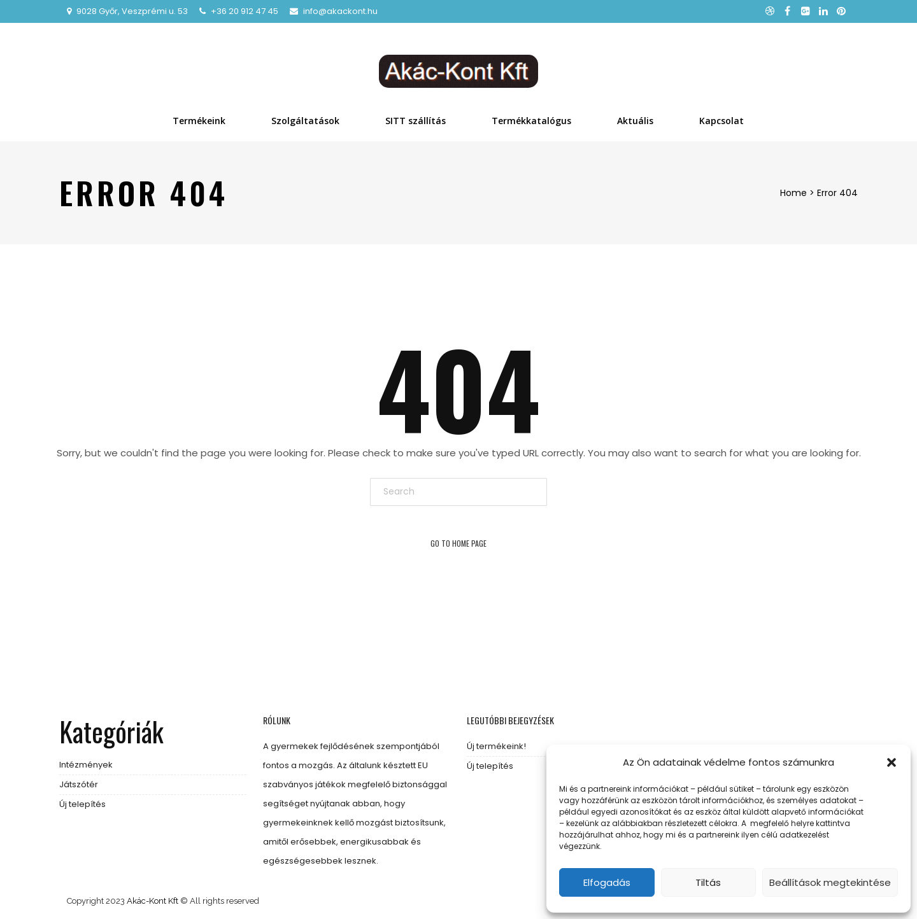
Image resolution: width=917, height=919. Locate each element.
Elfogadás (606, 882)
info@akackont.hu (340, 11)
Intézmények (86, 765)
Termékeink (199, 121)
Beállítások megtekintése (830, 882)
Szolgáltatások (305, 121)
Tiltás (708, 882)
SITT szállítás (415, 121)
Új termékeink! (496, 746)
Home (793, 192)
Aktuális (635, 121)
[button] (891, 762)
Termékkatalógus (531, 121)
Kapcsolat (721, 121)
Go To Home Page (458, 543)
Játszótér (78, 784)
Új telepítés (82, 804)
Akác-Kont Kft (152, 901)
